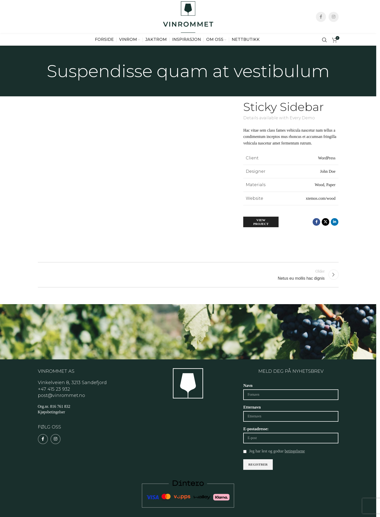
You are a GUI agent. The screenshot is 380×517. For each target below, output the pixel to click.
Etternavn (252, 420)
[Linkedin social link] (334, 235)
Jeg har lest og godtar (277, 464)
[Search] (324, 53)
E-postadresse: (255, 442)
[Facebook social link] (321, 23)
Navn (247, 398)
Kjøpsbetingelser (51, 425)
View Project (261, 235)
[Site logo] (188, 23)
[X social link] (325, 235)
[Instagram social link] (334, 23)
